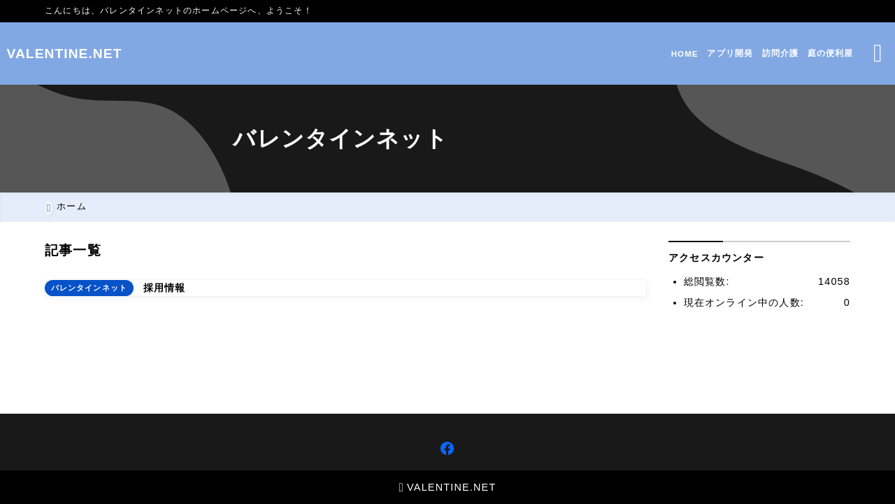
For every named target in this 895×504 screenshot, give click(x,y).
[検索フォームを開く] (839, 53)
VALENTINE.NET (103, 53)
